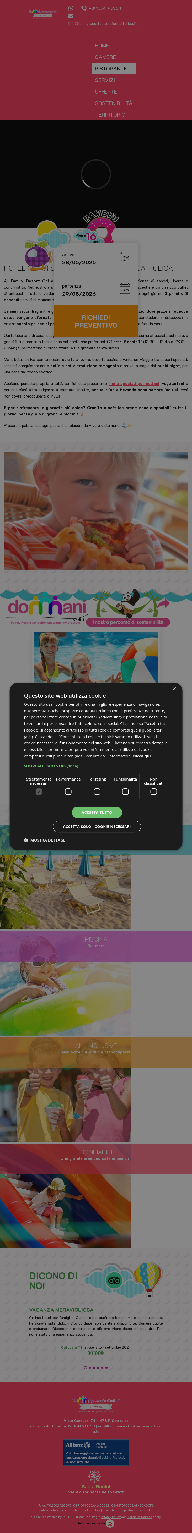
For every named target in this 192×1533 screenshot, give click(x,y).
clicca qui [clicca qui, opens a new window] (142, 756)
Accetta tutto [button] (97, 812)
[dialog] (96, 766)
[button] (96, 765)
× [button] (174, 689)
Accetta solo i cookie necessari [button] (97, 826)
